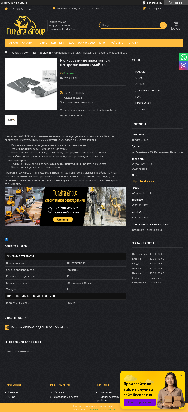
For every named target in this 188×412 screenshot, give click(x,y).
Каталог (27, 42)
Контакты (58, 42)
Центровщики (42, 52)
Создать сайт (8, 2)
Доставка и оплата (82, 42)
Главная (12, 42)
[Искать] (163, 25)
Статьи (133, 42)
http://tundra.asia (143, 181)
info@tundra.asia (142, 193)
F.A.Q (102, 42)
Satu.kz (111, 406)
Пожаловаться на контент (102, 409)
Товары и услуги (20, 52)
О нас (43, 42)
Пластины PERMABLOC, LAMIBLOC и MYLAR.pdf (39, 327)
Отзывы (140, 84)
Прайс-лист (117, 42)
